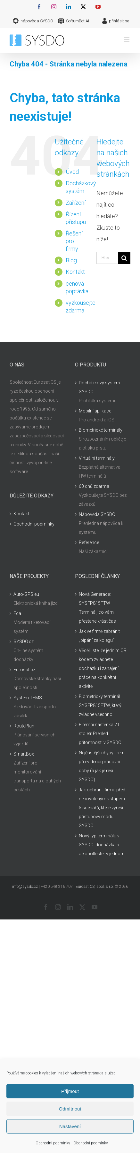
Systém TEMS (27, 697)
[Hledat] (124, 258)
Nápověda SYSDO (97, 514)
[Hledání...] (107, 258)
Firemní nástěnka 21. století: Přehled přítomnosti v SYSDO (100, 733)
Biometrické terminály (100, 430)
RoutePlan (23, 725)
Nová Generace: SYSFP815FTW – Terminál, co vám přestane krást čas (97, 608)
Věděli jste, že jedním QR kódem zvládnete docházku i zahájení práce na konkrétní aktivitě (103, 668)
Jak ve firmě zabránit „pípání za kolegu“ (99, 636)
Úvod (72, 171)
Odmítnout (70, 1108)
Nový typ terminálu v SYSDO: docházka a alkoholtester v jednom (102, 844)
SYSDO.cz (23, 641)
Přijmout (70, 1091)
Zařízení (76, 202)
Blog (71, 260)
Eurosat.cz (24, 669)
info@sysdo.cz (25, 886)
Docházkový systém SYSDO (99, 387)
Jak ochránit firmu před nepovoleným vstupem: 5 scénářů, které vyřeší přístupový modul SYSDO (102, 807)
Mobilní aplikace (95, 410)
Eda (17, 613)
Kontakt (75, 271)
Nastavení (70, 1126)
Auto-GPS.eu (26, 594)
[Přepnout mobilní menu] (127, 39)
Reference (89, 542)
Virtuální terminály (97, 458)
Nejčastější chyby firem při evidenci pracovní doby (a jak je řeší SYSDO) (102, 766)
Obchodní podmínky (53, 1143)
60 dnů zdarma (94, 486)
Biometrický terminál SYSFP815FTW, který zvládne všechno (100, 705)
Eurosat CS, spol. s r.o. (95, 886)
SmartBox (23, 754)
